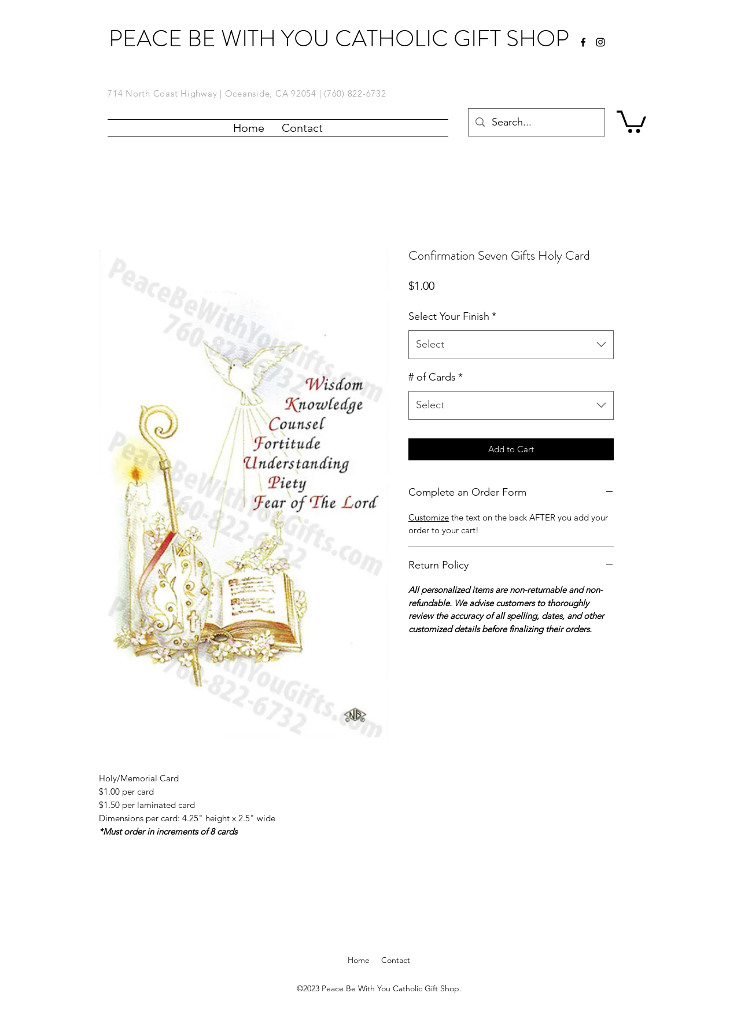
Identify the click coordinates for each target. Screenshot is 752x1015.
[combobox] (511, 344)
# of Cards (435, 377)
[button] (631, 120)
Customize (428, 517)
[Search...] (536, 122)
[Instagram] (600, 42)
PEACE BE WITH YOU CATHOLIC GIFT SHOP (339, 38)
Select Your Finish (452, 316)
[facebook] (583, 42)
